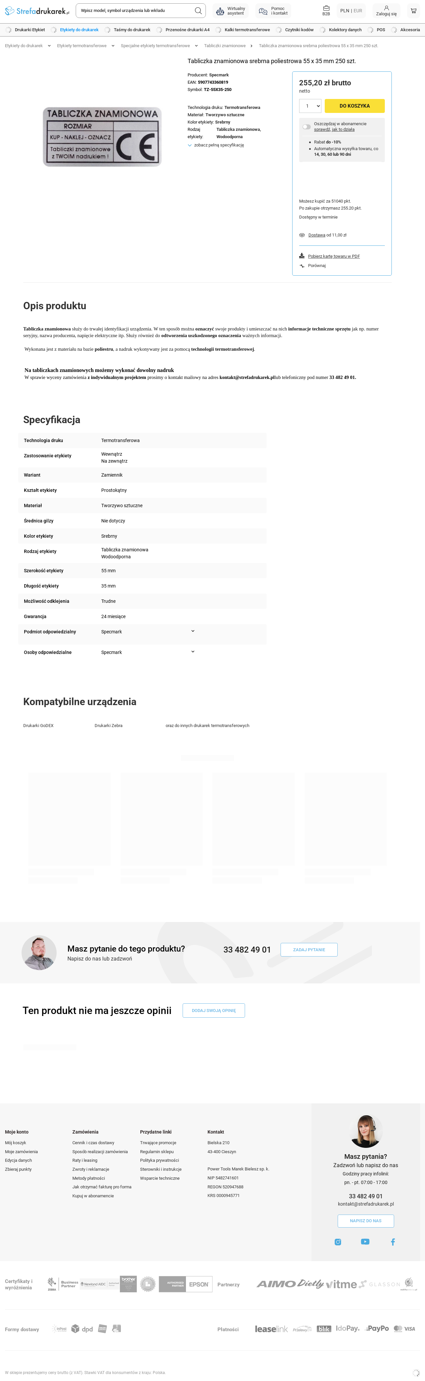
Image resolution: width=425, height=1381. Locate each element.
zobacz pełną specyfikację (219, 144)
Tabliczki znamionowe (225, 45)
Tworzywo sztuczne (225, 114)
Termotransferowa (242, 107)
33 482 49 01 (366, 1196)
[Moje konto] (386, 10)
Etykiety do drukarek (24, 45)
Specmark (219, 74)
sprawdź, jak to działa (334, 129)
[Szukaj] (198, 10)
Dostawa (316, 234)
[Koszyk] (413, 10)
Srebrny (222, 122)
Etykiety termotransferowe (82, 45)
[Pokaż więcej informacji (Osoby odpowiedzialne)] (193, 651)
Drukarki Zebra (109, 725)
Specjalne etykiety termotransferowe (155, 45)
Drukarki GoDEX (38, 725)
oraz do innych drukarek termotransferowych (207, 725)
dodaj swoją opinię (214, 1010)
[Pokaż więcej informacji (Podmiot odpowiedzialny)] (193, 631)
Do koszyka (355, 106)
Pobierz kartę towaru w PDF (334, 256)
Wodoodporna (229, 136)
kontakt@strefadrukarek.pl (366, 1204)
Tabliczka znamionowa (238, 129)
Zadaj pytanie (309, 949)
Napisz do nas (366, 1220)
